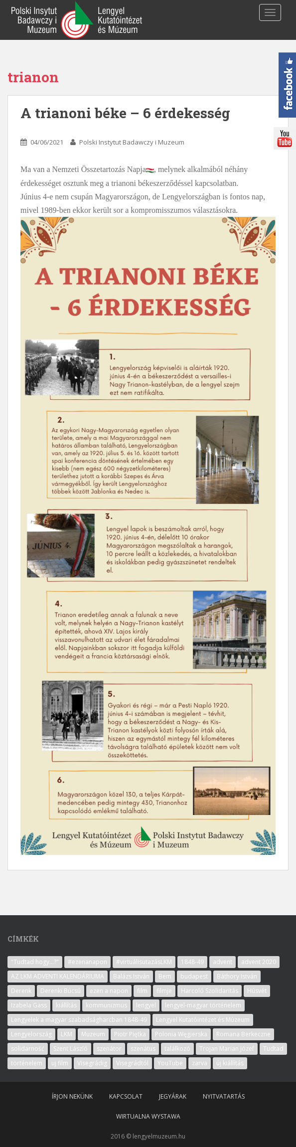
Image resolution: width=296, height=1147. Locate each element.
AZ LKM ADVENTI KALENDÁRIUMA (57, 976)
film (142, 990)
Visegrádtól (132, 1063)
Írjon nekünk (72, 1096)
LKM (66, 1034)
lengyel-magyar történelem (203, 1005)
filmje (164, 990)
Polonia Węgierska (181, 1034)
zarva (199, 1063)
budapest (194, 976)
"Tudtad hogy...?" (35, 962)
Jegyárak (172, 1096)
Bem (164, 976)
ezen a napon (109, 990)
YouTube (170, 1063)
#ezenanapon (87, 962)
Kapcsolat (126, 1096)
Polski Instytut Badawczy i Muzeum (131, 142)
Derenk (21, 990)
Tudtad (273, 1048)
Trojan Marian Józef (226, 1048)
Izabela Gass (29, 1005)
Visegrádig (92, 1063)
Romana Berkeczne (243, 1034)
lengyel (146, 1005)
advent (222, 962)
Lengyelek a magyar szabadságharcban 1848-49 (79, 1019)
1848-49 (192, 962)
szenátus (143, 1048)
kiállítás (66, 1005)
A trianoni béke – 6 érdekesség (125, 113)
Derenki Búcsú (60, 990)
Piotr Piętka (130, 1034)
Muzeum (93, 1034)
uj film (59, 1063)
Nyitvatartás (224, 1096)
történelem (26, 1063)
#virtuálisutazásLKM (144, 962)
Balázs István (131, 976)
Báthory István (237, 976)
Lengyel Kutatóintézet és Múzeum (203, 1019)
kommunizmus (106, 1005)
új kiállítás (230, 1063)
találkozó (177, 1048)
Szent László (70, 1048)
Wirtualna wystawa (148, 1116)
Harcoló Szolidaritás (209, 990)
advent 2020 (258, 962)
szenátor (109, 1048)
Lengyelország (31, 1034)
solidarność (27, 1048)
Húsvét (257, 990)
